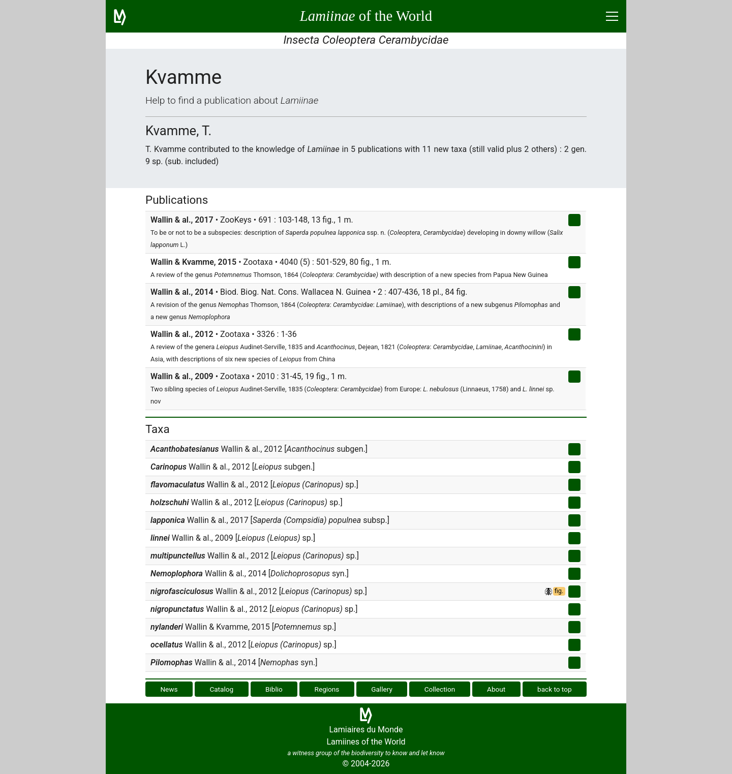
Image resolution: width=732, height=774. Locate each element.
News (168, 689)
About (496, 689)
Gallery (381, 689)
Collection (439, 689)
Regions (327, 689)
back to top (554, 689)
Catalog (221, 689)
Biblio (274, 689)
